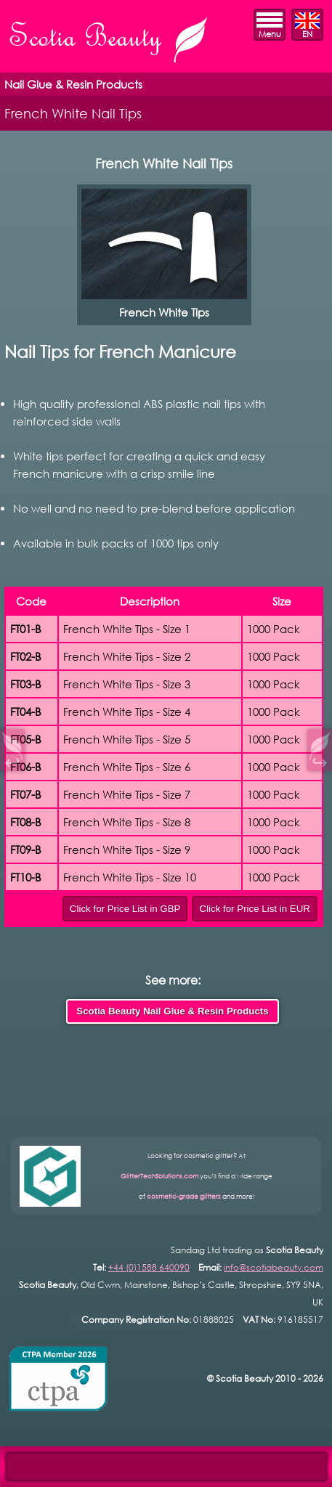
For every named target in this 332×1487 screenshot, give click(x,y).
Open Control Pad (22, 1465)
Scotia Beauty (110, 41)
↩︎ (12, 760)
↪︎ (320, 760)
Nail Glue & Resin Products (73, 84)
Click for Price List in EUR (254, 908)
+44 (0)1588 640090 (149, 1267)
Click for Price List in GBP (125, 908)
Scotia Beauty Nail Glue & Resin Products (172, 1011)
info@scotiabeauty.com (273, 1267)
